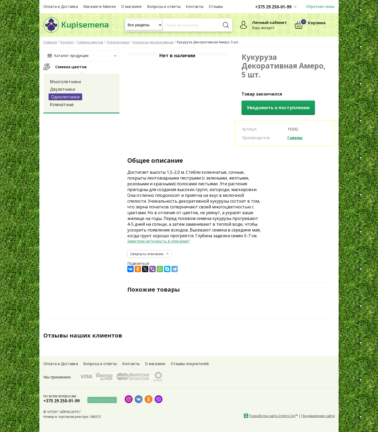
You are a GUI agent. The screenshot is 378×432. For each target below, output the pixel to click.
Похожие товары (155, 289)
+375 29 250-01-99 (273, 6)
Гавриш (295, 137)
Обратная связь (320, 6)
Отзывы (216, 6)
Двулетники (62, 89)
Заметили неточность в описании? (158, 241)
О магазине (131, 6)
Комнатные (62, 104)
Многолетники (65, 82)
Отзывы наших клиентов (85, 335)
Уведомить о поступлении (278, 107)
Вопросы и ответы (164, 6)
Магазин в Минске (99, 6)
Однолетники (65, 97)
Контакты (194, 6)
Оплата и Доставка (60, 6)
